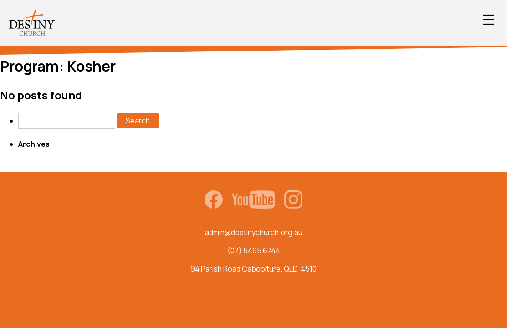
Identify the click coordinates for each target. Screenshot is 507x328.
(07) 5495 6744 (253, 251)
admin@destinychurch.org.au (253, 232)
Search (138, 121)
